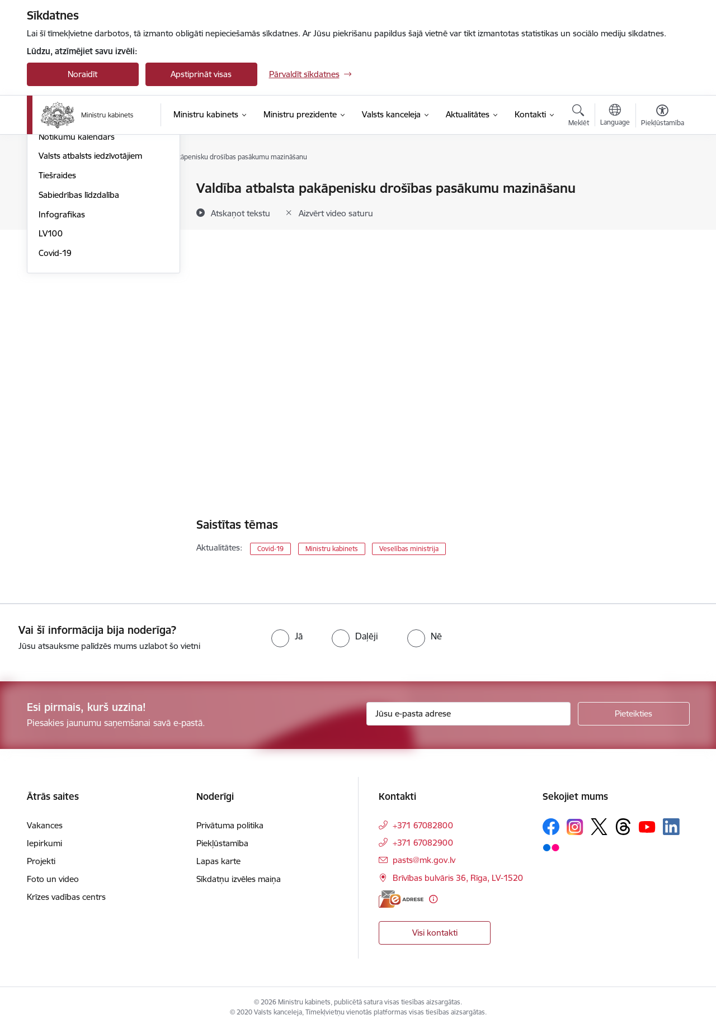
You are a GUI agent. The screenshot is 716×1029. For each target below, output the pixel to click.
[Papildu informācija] (433, 899)
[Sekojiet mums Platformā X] (599, 826)
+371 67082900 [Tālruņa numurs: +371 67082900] (423, 842)
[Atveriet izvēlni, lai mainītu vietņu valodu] (615, 116)
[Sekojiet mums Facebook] (551, 826)
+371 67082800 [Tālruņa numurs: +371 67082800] (423, 825)
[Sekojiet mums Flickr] (551, 846)
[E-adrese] (401, 899)
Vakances (45, 825)
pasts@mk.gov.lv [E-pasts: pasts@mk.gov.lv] (424, 860)
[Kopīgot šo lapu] (661, 211)
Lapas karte (218, 861)
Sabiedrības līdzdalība (79, 314)
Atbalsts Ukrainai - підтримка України (94, 212)
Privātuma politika (229, 825)
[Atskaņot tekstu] (240, 213)
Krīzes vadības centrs (66, 897)
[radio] (287, 636)
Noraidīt (82, 74)
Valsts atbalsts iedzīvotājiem (90, 275)
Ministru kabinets (331, 548)
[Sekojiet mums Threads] (623, 826)
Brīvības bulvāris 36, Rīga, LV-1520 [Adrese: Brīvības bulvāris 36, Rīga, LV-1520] (458, 877)
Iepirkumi (44, 843)
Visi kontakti (435, 932)
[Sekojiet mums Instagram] (575, 827)
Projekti (41, 861)
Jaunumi (54, 188)
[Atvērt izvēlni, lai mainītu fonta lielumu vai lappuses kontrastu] (662, 116)
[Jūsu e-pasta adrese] (468, 713)
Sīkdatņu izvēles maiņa (238, 879)
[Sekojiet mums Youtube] (647, 826)
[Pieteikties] (634, 713)
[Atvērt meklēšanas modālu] (579, 116)
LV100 (51, 353)
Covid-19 (55, 372)
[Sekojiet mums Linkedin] (671, 826)
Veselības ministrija (409, 548)
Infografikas (62, 334)
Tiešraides (57, 295)
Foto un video (65, 236)
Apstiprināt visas (201, 74)
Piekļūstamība (222, 843)
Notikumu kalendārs (77, 256)
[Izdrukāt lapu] (661, 183)
